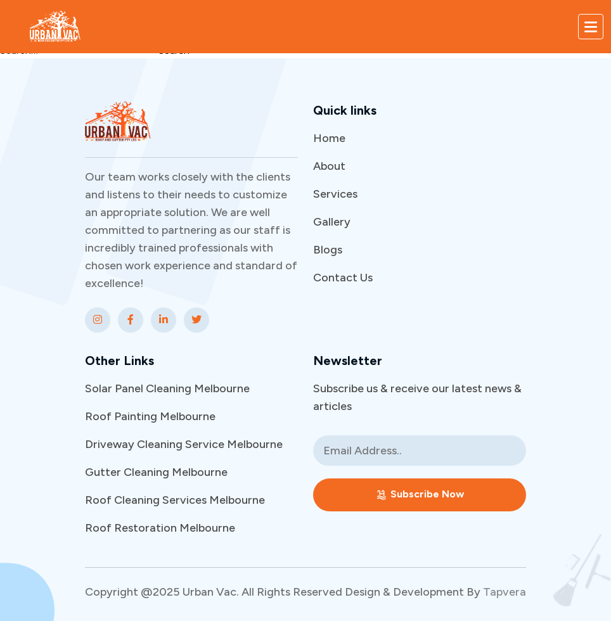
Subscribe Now (419, 494)
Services (335, 194)
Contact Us (343, 278)
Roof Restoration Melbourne (160, 528)
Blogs (327, 250)
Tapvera (504, 592)
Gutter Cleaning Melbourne (156, 472)
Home (329, 138)
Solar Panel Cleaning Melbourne (167, 388)
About (329, 166)
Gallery (332, 222)
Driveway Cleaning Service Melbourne (184, 444)
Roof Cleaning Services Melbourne (175, 500)
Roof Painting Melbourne (150, 416)
